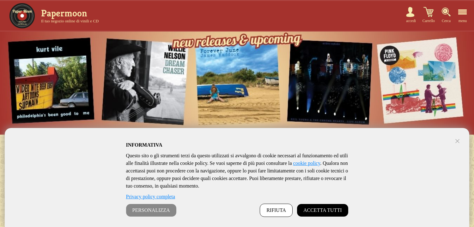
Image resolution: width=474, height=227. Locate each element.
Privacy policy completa (150, 196)
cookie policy (306, 163)
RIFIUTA (276, 210)
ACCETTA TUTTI (322, 210)
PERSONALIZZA (151, 210)
